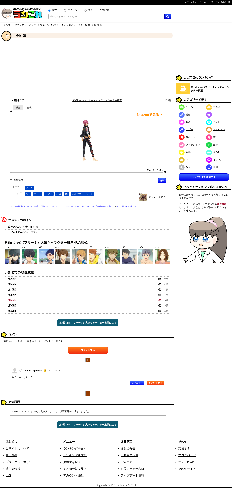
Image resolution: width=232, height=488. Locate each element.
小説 (58, 194)
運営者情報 (13, 468)
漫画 (185, 114)
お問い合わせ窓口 (132, 468)
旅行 (212, 137)
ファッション (189, 144)
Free (28, 194)
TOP (8, 25)
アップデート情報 (132, 475)
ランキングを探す (75, 448)
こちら (115, 206)
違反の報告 (128, 448)
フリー (37, 194)
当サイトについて (17, 448)
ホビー (186, 129)
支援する (184, 448)
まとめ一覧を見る (75, 468)
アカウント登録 (73, 475)
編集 (162, 180)
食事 (185, 152)
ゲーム (186, 107)
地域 (212, 167)
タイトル (72, 10)
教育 (185, 167)
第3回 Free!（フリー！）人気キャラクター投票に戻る (87, 322)
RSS (8, 475)
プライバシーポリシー (20, 462)
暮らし (213, 152)
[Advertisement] (88, 68)
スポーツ (187, 137)
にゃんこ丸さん (157, 197)
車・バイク (215, 129)
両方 (54, 10)
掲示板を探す (72, 462)
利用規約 (11, 455)
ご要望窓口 (128, 462)
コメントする (88, 350)
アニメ (29, 187)
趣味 (212, 144)
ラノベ (48, 194)
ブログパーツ (187, 455)
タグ (90, 10)
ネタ (185, 159)
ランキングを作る (75, 455)
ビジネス (214, 159)
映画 (185, 122)
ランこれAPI (186, 462)
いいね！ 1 (137, 383)
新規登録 (222, 204)
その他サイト (187, 468)
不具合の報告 (129, 455)
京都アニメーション (82, 194)
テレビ (213, 122)
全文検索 (104, 10)
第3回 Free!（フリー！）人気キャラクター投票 (65, 25)
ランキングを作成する (204, 177)
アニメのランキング (25, 25)
